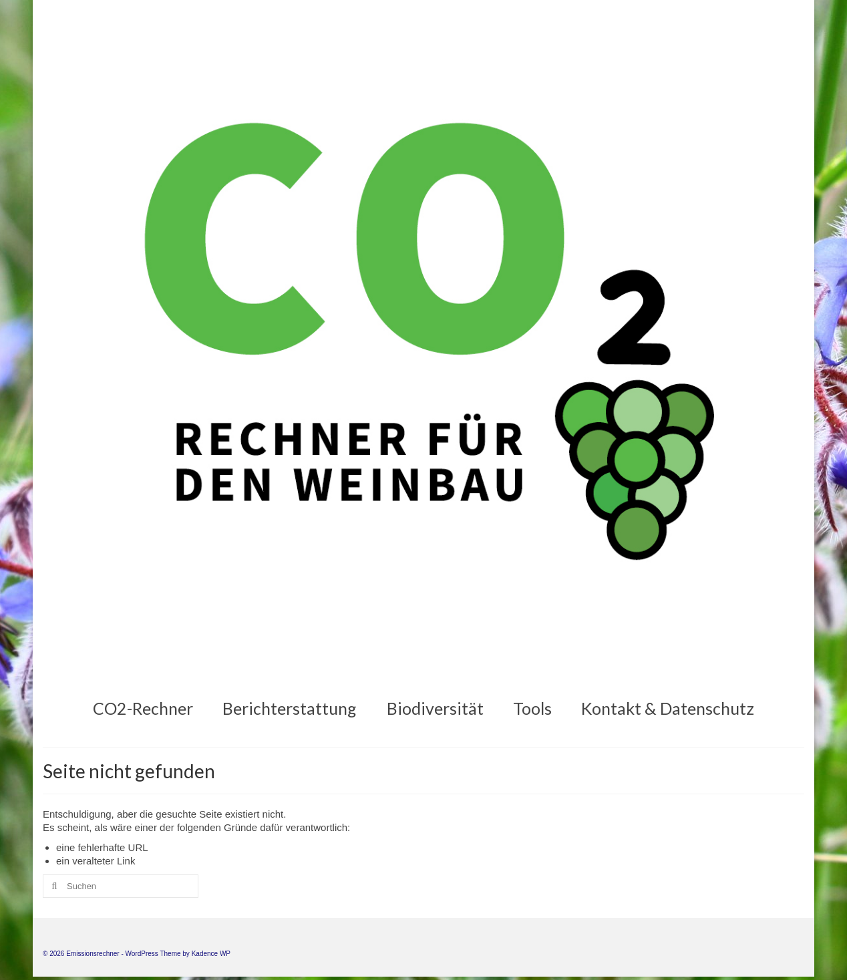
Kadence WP (211, 953)
